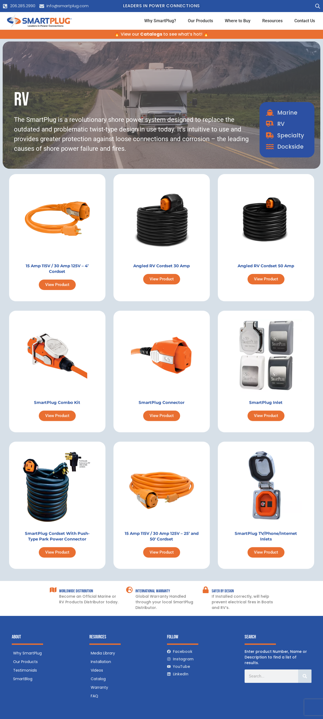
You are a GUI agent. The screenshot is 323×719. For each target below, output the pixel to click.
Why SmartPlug (27, 653)
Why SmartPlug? (160, 20)
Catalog (98, 679)
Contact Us (304, 20)
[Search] (304, 676)
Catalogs (151, 34)
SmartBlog (22, 679)
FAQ (94, 696)
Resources (272, 20)
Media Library (103, 653)
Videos (97, 670)
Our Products (200, 20)
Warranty (99, 687)
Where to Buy (237, 20)
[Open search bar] (317, 6)
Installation (101, 661)
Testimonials (25, 670)
